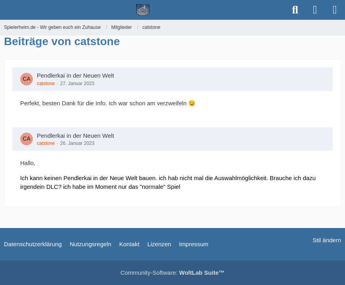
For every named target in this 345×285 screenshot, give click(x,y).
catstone (46, 83)
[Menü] (335, 10)
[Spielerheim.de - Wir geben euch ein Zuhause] (143, 10)
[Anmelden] (315, 10)
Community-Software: (172, 272)
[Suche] (295, 10)
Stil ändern (327, 240)
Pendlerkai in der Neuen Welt (75, 75)
